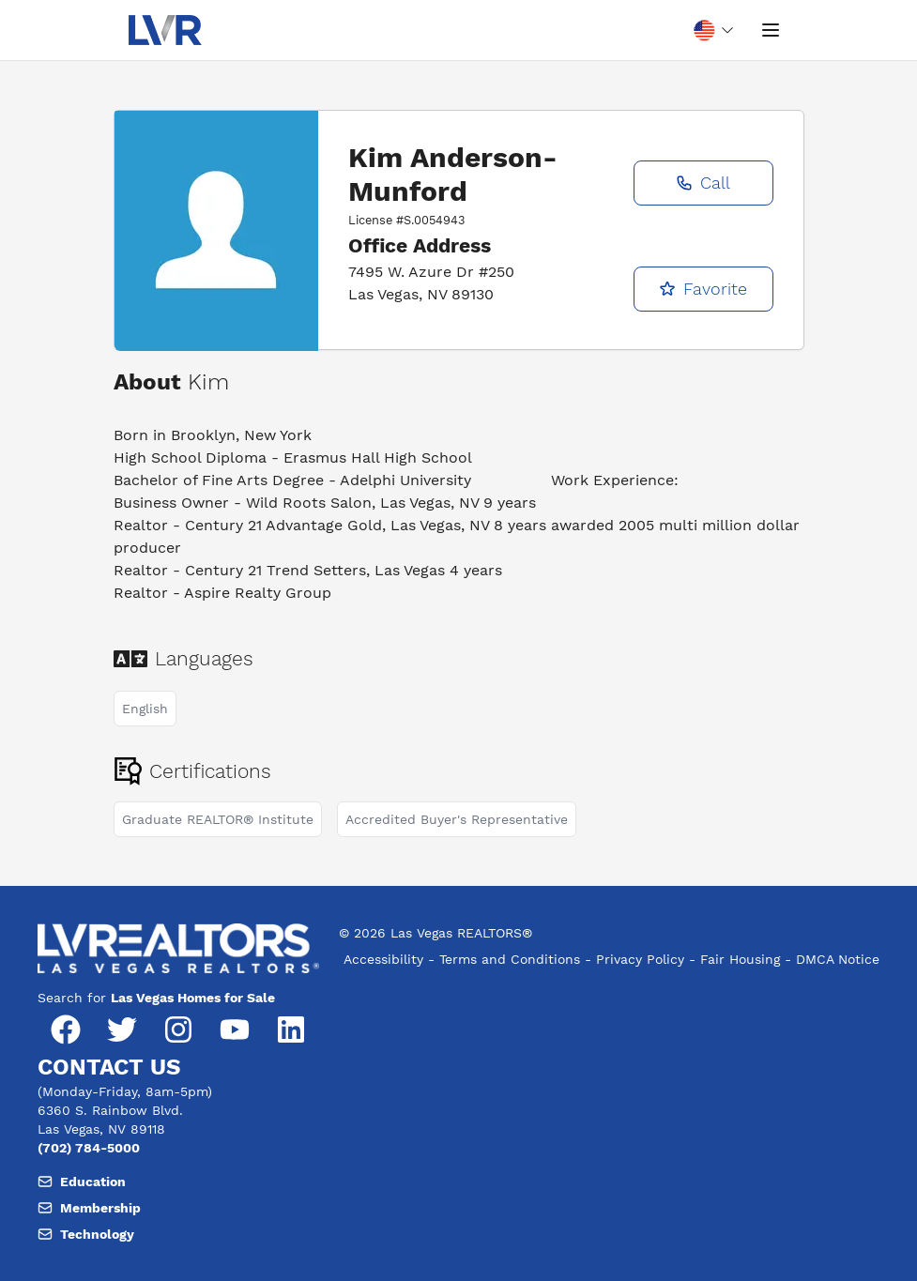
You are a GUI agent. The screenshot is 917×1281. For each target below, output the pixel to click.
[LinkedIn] (291, 1029)
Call (703, 182)
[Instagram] (178, 1029)
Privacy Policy (640, 959)
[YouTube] (235, 1029)
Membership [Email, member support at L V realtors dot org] (89, 1207)
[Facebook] (66, 1029)
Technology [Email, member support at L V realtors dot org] (86, 1234)
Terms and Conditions (509, 959)
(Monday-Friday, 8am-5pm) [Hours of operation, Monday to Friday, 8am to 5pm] (125, 1091)
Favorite (703, 288)
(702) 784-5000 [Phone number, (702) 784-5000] (89, 1147)
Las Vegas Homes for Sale (193, 997)
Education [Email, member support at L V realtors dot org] (82, 1181)
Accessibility (383, 959)
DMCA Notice (837, 959)
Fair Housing (740, 959)
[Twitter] (122, 1029)
